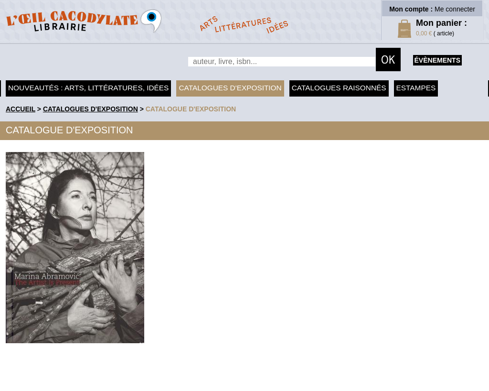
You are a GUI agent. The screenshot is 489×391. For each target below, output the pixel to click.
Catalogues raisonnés (339, 88)
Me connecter (455, 9)
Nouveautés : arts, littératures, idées (88, 88)
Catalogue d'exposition (191, 109)
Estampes (416, 88)
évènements (437, 60)
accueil (20, 109)
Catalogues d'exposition (230, 88)
